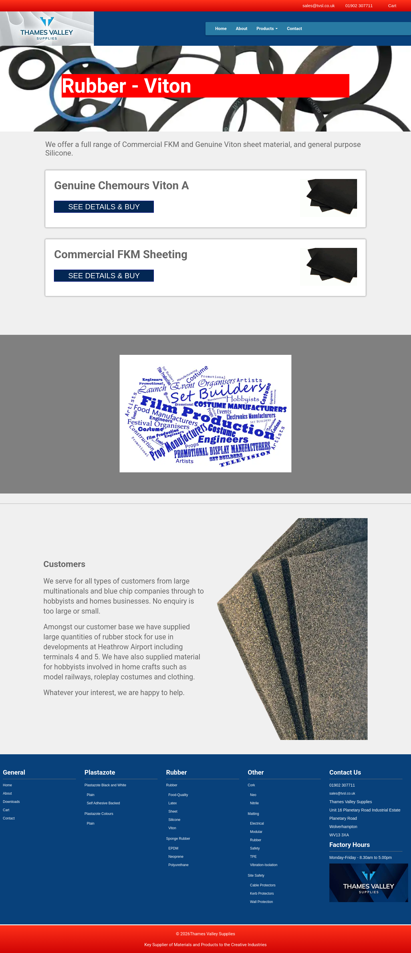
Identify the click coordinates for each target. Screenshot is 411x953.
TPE (253, 857)
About (241, 28)
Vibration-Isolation (263, 865)
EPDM (173, 848)
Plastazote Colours (98, 814)
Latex (172, 803)
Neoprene (176, 857)
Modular (256, 832)
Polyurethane (178, 865)
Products (267, 28)
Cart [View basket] (392, 5)
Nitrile (254, 803)
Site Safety (256, 876)
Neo (253, 795)
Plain (90, 795)
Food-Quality (178, 795)
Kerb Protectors (262, 894)
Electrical (257, 823)
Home (221, 28)
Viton (172, 828)
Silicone (174, 820)
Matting (253, 814)
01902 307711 (359, 5)
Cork (251, 785)
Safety (255, 848)
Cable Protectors (262, 885)
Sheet (172, 811)
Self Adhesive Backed (103, 803)
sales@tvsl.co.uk (319, 5)
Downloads (11, 802)
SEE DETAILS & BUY (104, 206)
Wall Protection (261, 902)
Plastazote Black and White (105, 785)
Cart (6, 810)
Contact (294, 28)
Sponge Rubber (178, 839)
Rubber (171, 785)
